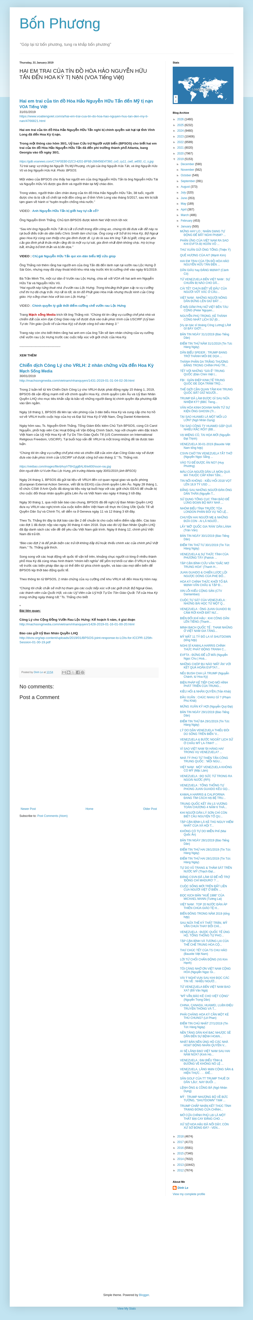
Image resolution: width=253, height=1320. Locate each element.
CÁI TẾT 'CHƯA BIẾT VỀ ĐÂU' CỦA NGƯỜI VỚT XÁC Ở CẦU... (203, 290)
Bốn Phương (59, 23)
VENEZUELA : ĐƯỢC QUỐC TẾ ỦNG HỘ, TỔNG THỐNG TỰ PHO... (205, 933)
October (186, 175)
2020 (181, 153)
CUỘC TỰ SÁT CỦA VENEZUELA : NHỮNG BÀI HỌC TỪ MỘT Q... (203, 601)
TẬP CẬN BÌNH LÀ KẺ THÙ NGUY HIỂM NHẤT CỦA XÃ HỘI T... (206, 823)
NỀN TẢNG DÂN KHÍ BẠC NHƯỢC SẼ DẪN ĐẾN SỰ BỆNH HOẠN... (205, 1034)
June (184, 198)
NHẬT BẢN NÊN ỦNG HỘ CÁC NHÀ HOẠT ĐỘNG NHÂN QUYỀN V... (204, 1043)
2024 (181, 130)
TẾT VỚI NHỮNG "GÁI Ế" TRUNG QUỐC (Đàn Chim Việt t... (202, 372)
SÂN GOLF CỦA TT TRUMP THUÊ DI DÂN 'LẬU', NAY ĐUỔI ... (204, 1080)
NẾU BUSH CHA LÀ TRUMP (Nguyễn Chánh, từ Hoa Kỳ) (204, 675)
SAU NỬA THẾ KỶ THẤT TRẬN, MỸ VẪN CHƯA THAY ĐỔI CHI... (203, 924)
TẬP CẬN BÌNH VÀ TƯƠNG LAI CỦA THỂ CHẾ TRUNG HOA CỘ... (204, 942)
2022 (181, 142)
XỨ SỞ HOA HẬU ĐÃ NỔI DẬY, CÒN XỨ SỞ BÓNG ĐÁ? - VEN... (204, 1126)
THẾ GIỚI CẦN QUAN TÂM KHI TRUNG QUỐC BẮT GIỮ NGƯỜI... (206, 391)
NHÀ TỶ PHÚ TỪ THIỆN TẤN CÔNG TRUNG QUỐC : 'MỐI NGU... (204, 759)
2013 (181, 1165)
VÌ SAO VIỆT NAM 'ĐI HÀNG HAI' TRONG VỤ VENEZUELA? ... (202, 750)
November (188, 169)
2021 (181, 147)
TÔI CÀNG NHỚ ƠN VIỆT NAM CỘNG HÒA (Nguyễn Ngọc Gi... (205, 970)
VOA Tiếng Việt (33, 107)
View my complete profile (189, 1194)
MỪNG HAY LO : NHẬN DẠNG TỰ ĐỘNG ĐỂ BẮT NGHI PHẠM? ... (203, 233)
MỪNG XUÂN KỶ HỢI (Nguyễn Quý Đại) (206, 706)
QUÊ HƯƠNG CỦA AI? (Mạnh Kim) (203, 255)
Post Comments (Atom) (52, 816)
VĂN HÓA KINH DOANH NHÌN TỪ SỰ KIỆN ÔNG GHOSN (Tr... (205, 409)
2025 (181, 125)
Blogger (144, 1295)
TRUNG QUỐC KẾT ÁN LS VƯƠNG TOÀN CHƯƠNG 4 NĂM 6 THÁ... (203, 805)
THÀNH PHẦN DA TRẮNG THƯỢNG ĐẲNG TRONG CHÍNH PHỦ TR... (204, 363)
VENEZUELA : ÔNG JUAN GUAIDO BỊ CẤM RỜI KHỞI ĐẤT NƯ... (205, 610)
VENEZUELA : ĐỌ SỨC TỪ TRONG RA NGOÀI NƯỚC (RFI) (206, 777)
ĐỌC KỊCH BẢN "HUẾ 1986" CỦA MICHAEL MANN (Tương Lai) (202, 897)
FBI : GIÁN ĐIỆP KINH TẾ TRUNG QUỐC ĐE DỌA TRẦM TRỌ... (202, 381)
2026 (181, 119)
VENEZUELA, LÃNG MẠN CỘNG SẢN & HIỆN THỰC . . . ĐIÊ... (206, 1071)
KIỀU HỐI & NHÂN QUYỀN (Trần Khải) (205, 691)
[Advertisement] (126, 1245)
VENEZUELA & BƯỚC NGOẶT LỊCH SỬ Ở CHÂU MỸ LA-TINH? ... (206, 741)
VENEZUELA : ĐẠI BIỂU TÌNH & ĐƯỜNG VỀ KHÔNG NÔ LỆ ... (202, 1062)
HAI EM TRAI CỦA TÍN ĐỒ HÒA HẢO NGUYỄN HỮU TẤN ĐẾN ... (204, 262)
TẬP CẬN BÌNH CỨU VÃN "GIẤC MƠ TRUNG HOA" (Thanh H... (204, 565)
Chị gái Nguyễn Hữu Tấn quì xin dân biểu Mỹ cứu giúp (74, 256)
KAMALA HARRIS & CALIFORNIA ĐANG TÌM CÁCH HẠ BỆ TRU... (203, 796)
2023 (181, 136)
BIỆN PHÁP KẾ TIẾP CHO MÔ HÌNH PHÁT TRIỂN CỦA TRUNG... (204, 684)
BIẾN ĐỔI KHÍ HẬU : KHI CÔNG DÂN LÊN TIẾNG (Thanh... (204, 620)
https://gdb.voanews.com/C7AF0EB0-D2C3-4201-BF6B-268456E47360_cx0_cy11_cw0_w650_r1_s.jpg (86, 161)
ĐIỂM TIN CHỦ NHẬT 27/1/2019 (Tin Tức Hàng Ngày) (204, 1025)
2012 (181, 1170)
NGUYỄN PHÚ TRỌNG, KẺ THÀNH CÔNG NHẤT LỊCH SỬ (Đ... (203, 317)
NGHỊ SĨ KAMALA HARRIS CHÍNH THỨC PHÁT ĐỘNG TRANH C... (203, 647)
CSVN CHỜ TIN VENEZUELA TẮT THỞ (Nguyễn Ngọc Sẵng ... (206, 455)
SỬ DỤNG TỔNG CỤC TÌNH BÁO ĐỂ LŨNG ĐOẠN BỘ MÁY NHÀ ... (204, 501)
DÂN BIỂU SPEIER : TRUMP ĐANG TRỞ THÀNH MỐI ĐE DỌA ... (203, 354)
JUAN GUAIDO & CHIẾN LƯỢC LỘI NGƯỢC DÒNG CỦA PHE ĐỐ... (203, 574)
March (185, 215)
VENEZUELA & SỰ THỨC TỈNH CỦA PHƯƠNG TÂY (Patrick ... (204, 556)
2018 (181, 1136)
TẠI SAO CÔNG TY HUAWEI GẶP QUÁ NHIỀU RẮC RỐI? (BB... (206, 427)
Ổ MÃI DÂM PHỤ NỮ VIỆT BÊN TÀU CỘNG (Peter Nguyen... (204, 308)
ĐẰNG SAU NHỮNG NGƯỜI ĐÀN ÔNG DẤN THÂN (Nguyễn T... (206, 491)
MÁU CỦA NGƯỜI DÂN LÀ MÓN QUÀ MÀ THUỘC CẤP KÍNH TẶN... (205, 473)
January (186, 226)
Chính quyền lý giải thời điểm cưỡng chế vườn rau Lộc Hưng (79, 305)
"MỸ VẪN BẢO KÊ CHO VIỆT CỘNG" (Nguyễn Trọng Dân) (204, 997)
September (188, 181)
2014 (181, 1159)
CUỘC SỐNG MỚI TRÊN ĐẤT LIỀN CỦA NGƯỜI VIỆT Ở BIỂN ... (203, 888)
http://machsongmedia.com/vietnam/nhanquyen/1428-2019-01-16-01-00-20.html (77, 624)
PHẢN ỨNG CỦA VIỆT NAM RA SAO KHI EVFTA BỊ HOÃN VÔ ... (204, 242)
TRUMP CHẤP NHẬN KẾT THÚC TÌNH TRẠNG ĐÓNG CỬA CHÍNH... (205, 1107)
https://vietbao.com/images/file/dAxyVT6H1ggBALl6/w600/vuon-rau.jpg (65, 466)
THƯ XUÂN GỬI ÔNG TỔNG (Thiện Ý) (205, 249)
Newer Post (28, 809)
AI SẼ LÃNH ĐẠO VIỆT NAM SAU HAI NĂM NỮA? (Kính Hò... (205, 1052)
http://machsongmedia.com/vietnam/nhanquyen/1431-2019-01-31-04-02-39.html (77, 380)
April (184, 209)
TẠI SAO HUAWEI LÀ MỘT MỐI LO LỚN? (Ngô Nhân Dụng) (203, 418)
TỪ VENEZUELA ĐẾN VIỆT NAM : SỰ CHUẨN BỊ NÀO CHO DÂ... (205, 281)
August (186, 186)
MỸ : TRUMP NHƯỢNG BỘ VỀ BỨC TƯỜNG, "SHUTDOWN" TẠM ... (204, 1098)
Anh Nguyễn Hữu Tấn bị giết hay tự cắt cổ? (65, 211)
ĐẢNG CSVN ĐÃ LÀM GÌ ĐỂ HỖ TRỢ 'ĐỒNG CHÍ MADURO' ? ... (205, 878)
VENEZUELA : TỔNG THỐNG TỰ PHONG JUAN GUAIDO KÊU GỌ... (205, 787)
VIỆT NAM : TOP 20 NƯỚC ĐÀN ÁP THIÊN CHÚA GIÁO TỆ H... (203, 906)
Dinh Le (39, 672)
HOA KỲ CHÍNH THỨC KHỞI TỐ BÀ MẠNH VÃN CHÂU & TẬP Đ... (203, 583)
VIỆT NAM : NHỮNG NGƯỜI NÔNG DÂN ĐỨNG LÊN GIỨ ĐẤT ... (203, 299)
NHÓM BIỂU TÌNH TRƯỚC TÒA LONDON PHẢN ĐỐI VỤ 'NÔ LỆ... (204, 510)
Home (89, 809)
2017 (181, 1142)
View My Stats (126, 1308)
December (188, 164)
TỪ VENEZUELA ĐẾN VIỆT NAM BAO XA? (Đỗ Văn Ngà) (205, 988)
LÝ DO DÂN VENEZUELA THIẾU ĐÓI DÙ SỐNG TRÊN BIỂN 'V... (204, 732)
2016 (181, 1148)
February (187, 220)
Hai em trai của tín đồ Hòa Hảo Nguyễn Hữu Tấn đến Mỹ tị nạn (86, 101)
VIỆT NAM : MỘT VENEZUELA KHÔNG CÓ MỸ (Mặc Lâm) (206, 768)
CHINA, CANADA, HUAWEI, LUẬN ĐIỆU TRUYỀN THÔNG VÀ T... (206, 1007)
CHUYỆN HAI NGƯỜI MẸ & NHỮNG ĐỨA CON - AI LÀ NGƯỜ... (204, 519)
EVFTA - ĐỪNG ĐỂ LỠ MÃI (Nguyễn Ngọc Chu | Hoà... (204, 656)
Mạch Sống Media (35, 371)
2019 (181, 159)
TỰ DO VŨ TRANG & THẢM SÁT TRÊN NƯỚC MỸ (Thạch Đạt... (206, 869)
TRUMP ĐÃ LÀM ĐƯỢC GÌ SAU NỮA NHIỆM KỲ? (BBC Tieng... (204, 400)
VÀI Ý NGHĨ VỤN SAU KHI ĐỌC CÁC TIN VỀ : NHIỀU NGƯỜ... (204, 979)
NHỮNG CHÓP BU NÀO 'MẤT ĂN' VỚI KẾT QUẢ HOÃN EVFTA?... (205, 665)
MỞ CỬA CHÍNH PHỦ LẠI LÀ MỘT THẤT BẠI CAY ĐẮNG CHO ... (203, 1116)
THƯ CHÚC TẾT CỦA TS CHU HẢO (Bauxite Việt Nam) (203, 952)
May (184, 203)
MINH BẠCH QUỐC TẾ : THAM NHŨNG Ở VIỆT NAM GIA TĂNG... (206, 629)
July (184, 192)
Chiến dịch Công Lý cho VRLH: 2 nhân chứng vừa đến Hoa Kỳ (86, 365)
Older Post (150, 809)
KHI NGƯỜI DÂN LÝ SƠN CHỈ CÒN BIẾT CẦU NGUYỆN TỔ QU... (203, 814)
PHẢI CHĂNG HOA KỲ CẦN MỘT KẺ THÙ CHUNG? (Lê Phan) (204, 1016)
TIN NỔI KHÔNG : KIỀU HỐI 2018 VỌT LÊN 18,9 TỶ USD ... (206, 482)
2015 (181, 1153)
